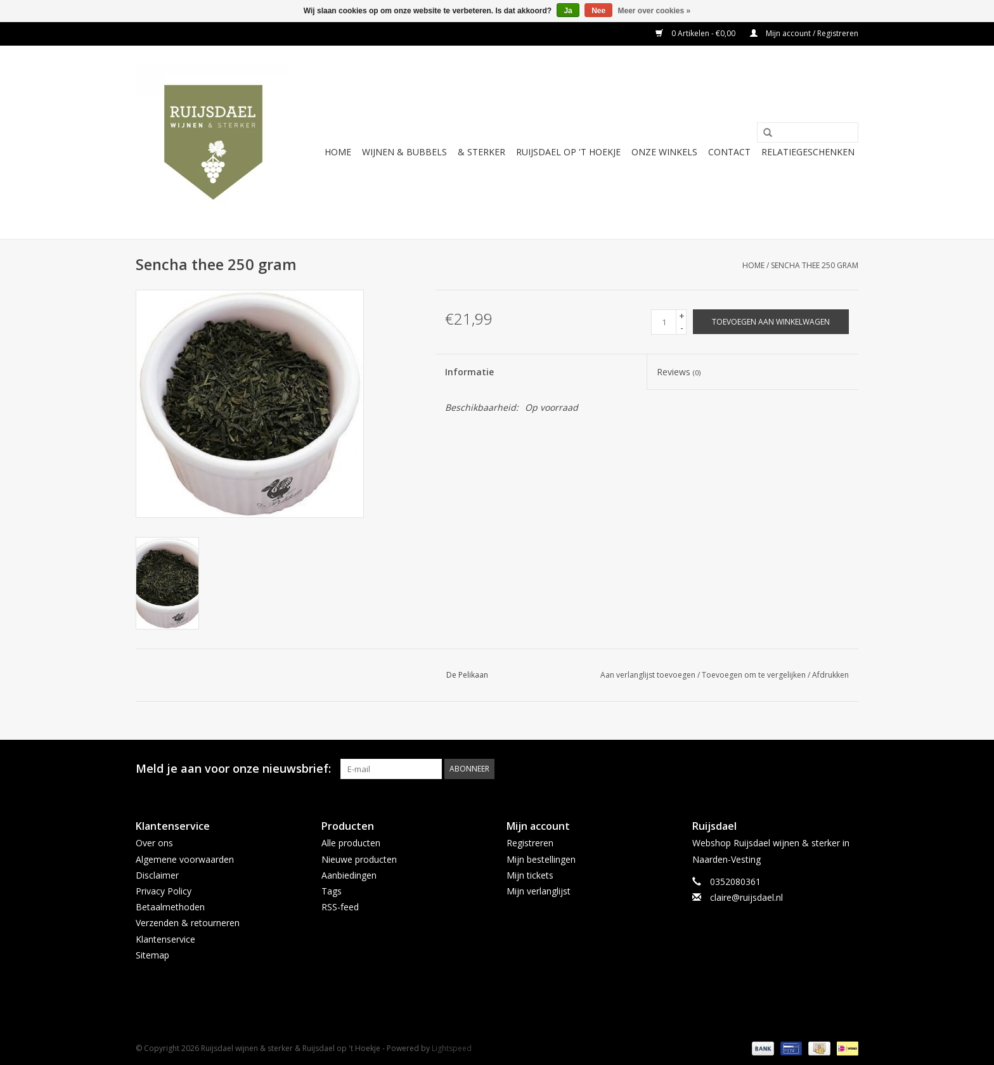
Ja (568, 10)
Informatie (469, 372)
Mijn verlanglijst (539, 891)
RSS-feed (340, 907)
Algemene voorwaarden (185, 859)
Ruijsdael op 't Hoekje (568, 152)
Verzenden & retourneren (188, 923)
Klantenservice (165, 939)
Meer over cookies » (654, 10)
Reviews (678, 372)
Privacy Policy (163, 891)
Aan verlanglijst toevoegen (647, 674)
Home (338, 152)
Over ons (154, 843)
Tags (331, 891)
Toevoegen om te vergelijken (755, 674)
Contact (729, 152)
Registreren (530, 843)
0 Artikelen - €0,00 (696, 33)
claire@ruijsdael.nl (746, 897)
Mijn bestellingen (541, 859)
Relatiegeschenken (808, 152)
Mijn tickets (530, 875)
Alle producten (350, 843)
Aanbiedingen (349, 875)
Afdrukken (830, 674)
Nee (598, 10)
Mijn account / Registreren (804, 33)
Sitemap (152, 955)
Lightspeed (452, 1048)
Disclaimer (157, 875)
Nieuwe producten (359, 859)
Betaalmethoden (170, 907)
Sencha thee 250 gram (814, 265)
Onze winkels (664, 152)
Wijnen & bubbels (404, 152)
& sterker (481, 152)
